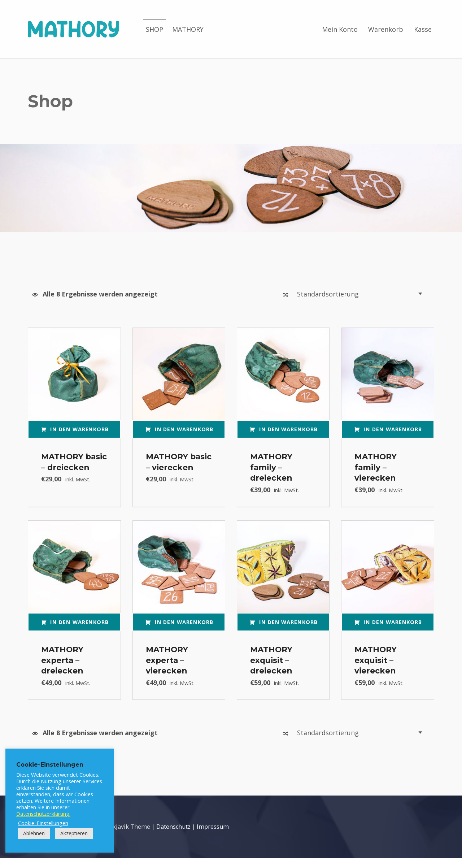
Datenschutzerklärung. (43, 813)
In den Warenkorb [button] (79, 429)
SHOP (154, 29)
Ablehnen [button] (34, 833)
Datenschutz (173, 827)
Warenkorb (385, 29)
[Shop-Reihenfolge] (361, 294)
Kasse (423, 29)
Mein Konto (340, 29)
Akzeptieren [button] (74, 833)
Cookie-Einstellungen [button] (43, 823)
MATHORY (188, 29)
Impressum (213, 827)
